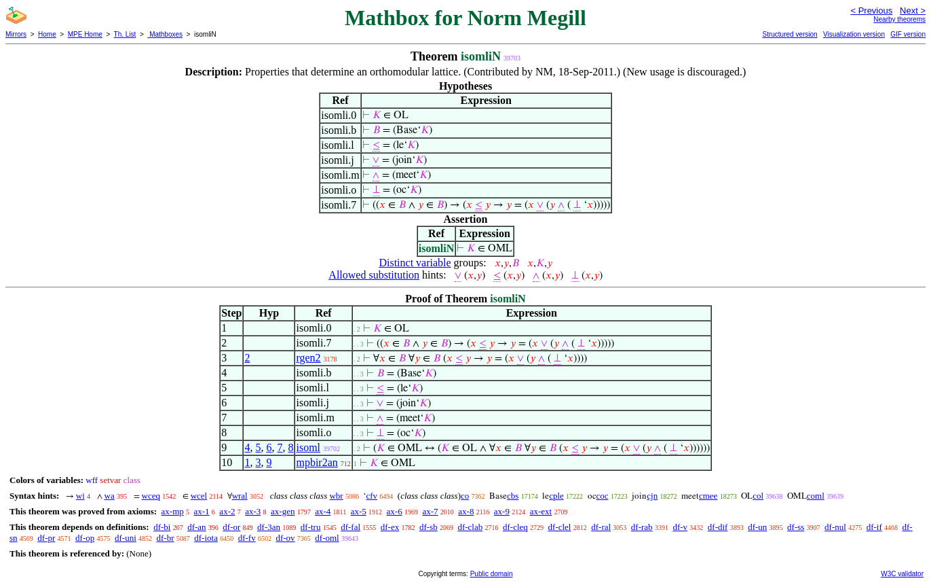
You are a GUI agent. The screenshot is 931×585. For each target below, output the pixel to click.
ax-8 (466, 511)
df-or (231, 527)
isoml (308, 447)
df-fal (350, 527)
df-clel (559, 527)
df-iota (206, 538)
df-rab (642, 527)
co (465, 496)
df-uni (125, 538)
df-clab (469, 527)
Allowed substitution (373, 275)
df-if (874, 527)
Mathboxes (165, 34)
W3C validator (902, 574)
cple (556, 496)
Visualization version (854, 34)
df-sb (428, 527)
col (758, 496)
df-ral (601, 527)
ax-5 (358, 511)
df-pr (46, 538)
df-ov (285, 538)
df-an (196, 527)
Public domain (491, 574)
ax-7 (430, 511)
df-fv (247, 538)
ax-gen (282, 511)
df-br (165, 538)
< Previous (871, 10)
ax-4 (322, 511)
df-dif (718, 527)
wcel (199, 496)
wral (240, 496)
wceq (151, 496)
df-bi (161, 527)
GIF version (908, 34)
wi (80, 496)
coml (815, 496)
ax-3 (253, 511)
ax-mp (173, 511)
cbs (512, 496)
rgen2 (308, 358)
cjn (652, 496)
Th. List (125, 34)
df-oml (327, 538)
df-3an (268, 527)
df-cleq (515, 527)
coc (602, 496)
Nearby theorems (899, 19)
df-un (757, 527)
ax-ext (541, 511)
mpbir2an (316, 462)
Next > (913, 10)
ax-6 (394, 511)
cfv (371, 496)
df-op (84, 538)
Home (47, 34)
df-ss (795, 527)
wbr (336, 496)
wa (109, 496)
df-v (679, 527)
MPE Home (85, 34)
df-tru (311, 527)
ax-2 (227, 511)
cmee (708, 496)
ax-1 (202, 511)
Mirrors (15, 34)
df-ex (390, 527)
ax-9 (502, 511)
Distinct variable (415, 262)
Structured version (789, 34)
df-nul (835, 527)
